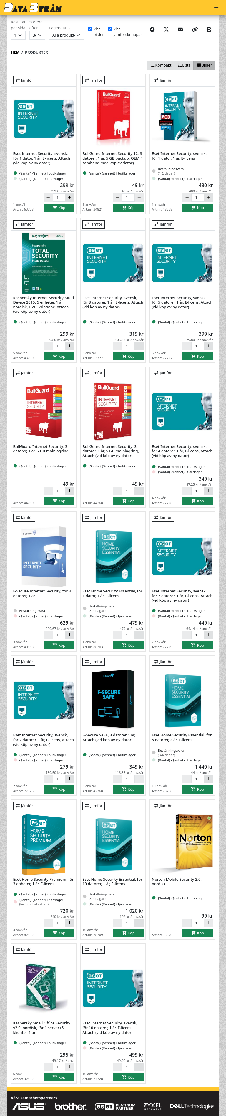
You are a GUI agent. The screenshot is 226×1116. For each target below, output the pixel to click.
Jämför (24, 80)
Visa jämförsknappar (127, 31)
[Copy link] (195, 29)
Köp (58, 207)
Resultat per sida (18, 24)
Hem (15, 52)
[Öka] (69, 197)
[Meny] (216, 7)
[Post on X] (166, 29)
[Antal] (59, 197)
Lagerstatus (59, 27)
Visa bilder (98, 31)
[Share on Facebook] (152, 29)
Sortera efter (36, 24)
